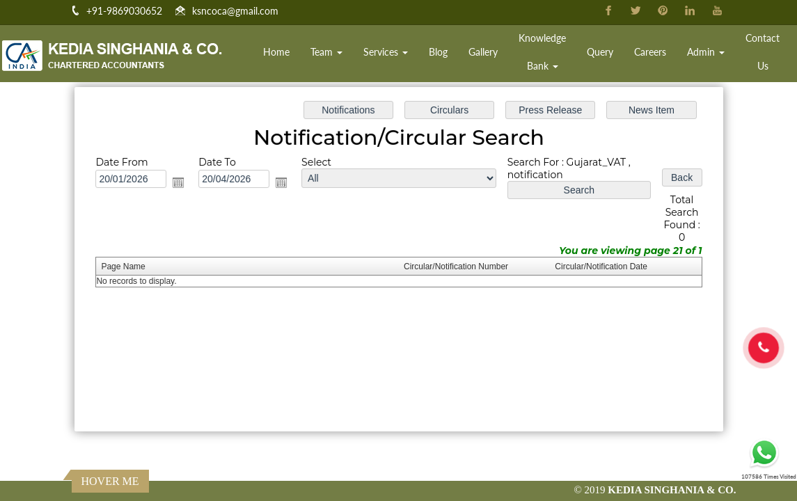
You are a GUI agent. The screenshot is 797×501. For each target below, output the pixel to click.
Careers (650, 52)
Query (600, 52)
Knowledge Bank (542, 52)
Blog (438, 52)
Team (326, 52)
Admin (706, 52)
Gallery (483, 52)
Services (385, 52)
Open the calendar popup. (182, 183)
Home (276, 52)
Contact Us (762, 52)
